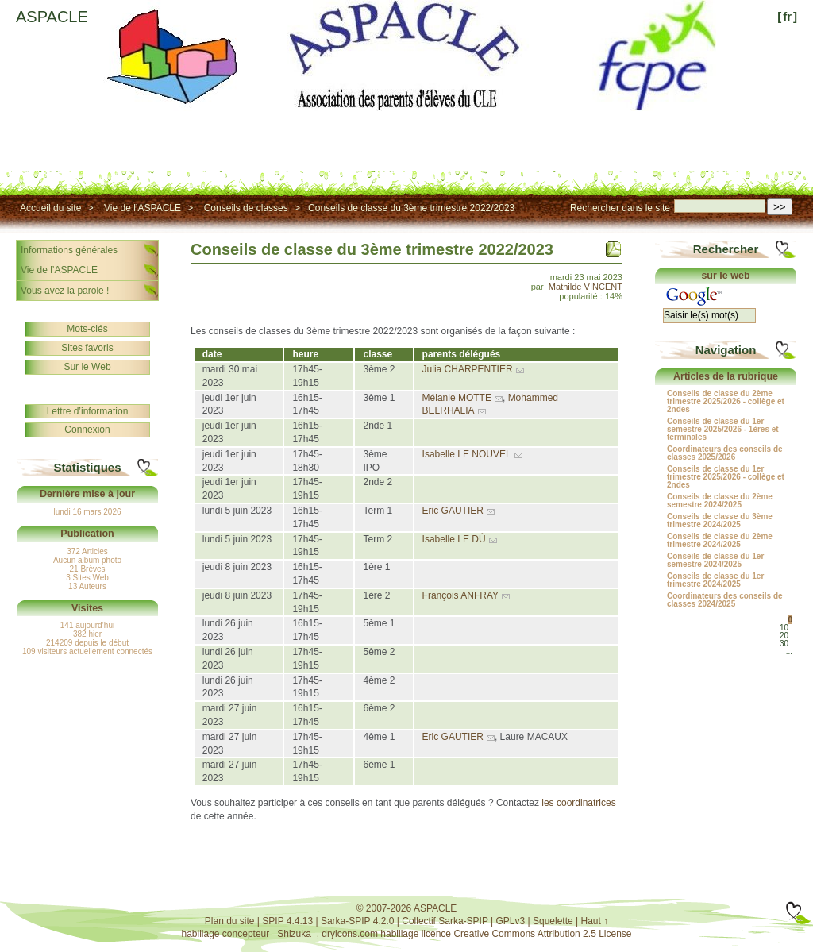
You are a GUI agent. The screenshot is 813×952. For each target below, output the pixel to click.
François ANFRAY (460, 595)
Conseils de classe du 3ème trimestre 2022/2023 (411, 208)
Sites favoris (87, 347)
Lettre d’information (88, 411)
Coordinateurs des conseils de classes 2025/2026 (725, 453)
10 (784, 627)
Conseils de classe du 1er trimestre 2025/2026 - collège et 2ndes (725, 477)
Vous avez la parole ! (65, 290)
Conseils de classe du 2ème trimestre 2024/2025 (720, 541)
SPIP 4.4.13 (287, 921)
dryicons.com (350, 933)
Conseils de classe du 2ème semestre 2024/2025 (720, 501)
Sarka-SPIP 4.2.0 (358, 921)
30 (784, 643)
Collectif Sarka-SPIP (445, 921)
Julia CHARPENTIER (467, 369)
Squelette (553, 921)
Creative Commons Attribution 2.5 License (542, 933)
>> (779, 207)
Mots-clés (87, 328)
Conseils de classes (246, 208)
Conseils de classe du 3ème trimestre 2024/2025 (720, 521)
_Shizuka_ (294, 933)
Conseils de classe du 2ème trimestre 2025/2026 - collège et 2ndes (725, 402)
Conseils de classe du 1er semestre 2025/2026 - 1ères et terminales (723, 429)
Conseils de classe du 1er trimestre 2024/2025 (715, 580)
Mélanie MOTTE (456, 397)
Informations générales (69, 250)
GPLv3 (511, 921)
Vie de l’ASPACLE (142, 208)
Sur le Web (87, 366)
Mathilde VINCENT (585, 286)
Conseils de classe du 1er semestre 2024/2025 (715, 561)
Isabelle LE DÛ (454, 539)
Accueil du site (50, 208)
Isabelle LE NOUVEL (466, 454)
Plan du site (230, 921)
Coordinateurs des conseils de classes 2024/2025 (725, 600)
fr (787, 16)
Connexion (87, 429)
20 (784, 635)
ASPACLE (52, 16)
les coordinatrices (578, 802)
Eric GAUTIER (453, 510)
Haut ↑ (595, 921)
